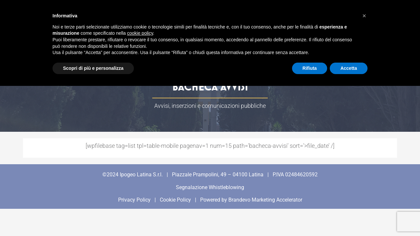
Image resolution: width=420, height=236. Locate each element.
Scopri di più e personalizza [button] (93, 68)
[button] (364, 15)
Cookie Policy (175, 200)
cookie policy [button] (140, 33)
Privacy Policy (134, 200)
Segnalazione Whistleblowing (210, 187)
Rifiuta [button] (310, 68)
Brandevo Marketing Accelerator (265, 200)
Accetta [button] (348, 68)
